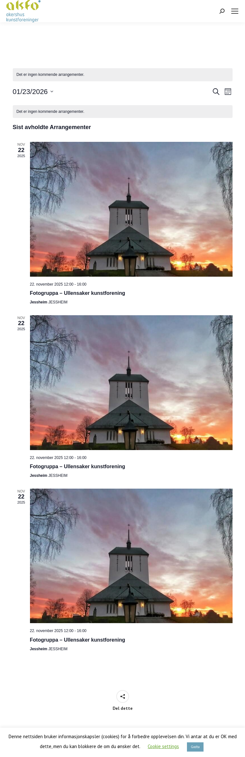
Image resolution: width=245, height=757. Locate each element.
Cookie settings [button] (163, 746)
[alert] (123, 74)
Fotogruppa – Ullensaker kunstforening (77, 293)
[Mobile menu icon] (235, 11)
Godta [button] (195, 747)
